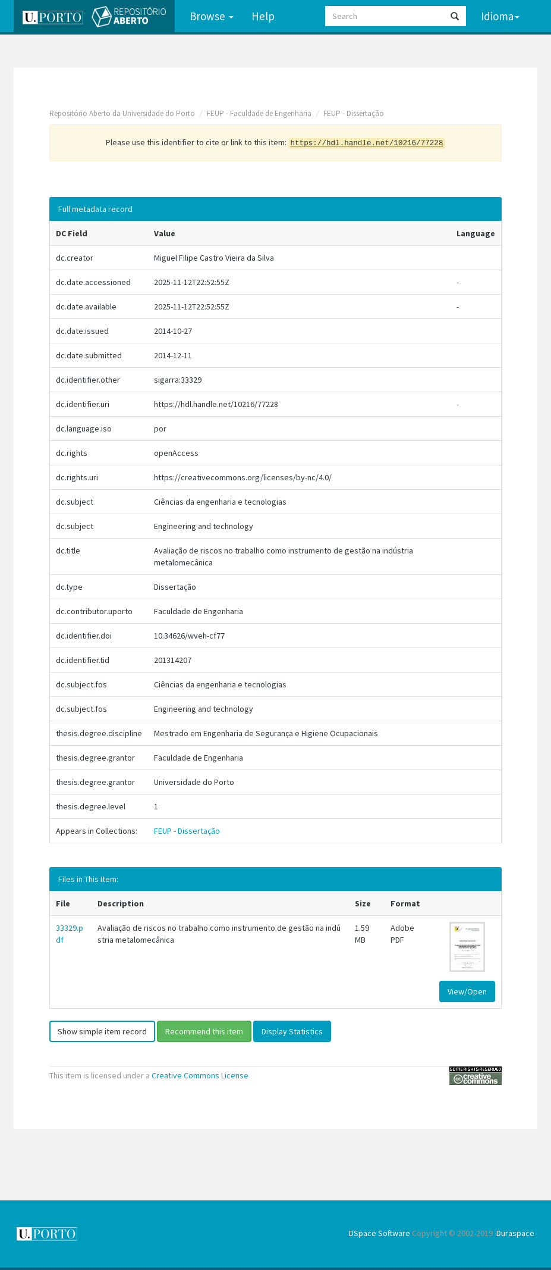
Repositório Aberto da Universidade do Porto (122, 113)
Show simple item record (102, 1031)
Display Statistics (292, 1031)
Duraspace (515, 1233)
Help (263, 16)
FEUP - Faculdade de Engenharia (259, 113)
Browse (212, 16)
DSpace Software (379, 1233)
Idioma (500, 16)
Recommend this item (204, 1031)
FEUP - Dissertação (353, 113)
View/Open (467, 991)
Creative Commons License (200, 1075)
